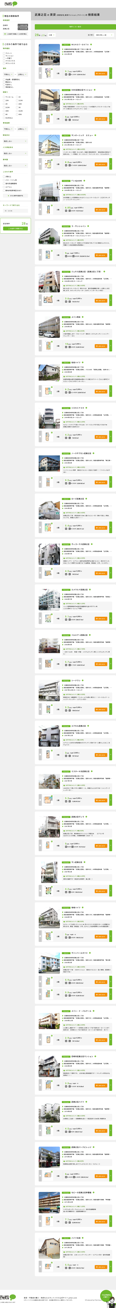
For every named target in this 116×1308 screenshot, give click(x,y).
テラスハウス (9, 61)
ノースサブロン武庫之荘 (81, 453)
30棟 (50, 35)
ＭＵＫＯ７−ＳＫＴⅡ (80, 44)
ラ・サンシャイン (78, 226)
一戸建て (7, 58)
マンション (8, 56)
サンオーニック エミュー (82, 135)
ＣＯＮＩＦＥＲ (78, 408)
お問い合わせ (100, 73)
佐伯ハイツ (76, 362)
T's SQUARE (77, 180)
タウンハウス (9, 63)
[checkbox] (40, 73)
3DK (6, 111)
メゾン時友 (76, 317)
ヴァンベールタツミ (79, 953)
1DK (6, 100)
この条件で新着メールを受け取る (15, 34)
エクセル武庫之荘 (78, 726)
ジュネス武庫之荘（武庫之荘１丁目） (87, 271)
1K (18, 97)
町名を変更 (23, 29)
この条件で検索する (15, 228)
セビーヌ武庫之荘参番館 (81, 1192)
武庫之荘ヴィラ (78, 816)
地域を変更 (23, 25)
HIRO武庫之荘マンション (82, 90)
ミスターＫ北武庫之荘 (80, 771)
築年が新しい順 (101, 35)
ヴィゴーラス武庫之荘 (80, 544)
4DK (19, 114)
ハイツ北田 (76, 1238)
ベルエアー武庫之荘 (79, 635)
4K (5, 114)
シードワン (76, 680)
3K (18, 107)
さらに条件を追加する (15, 196)
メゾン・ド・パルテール (81, 1011)
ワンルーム (8, 97)
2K (5, 104)
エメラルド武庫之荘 (79, 589)
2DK (19, 104)
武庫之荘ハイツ (78, 1102)
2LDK (6, 107)
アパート (7, 53)
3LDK (19, 111)
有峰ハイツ (76, 907)
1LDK (19, 100)
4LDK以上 (8, 118)
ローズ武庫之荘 (77, 498)
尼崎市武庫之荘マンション (82, 1056)
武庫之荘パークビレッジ (81, 1147)
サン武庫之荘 (77, 862)
